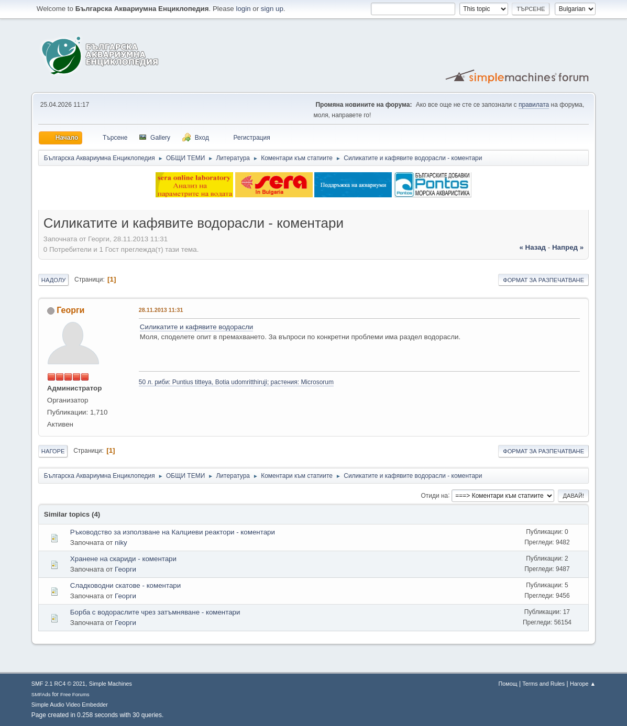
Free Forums (75, 694)
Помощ (508, 683)
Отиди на (434, 495)
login (243, 9)
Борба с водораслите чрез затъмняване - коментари (155, 612)
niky (121, 542)
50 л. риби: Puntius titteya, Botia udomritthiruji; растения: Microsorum (236, 382)
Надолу (53, 280)
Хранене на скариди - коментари (123, 559)
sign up (272, 9)
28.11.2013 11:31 (161, 310)
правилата (534, 104)
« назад (532, 247)
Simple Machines (110, 683)
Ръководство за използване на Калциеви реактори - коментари (172, 532)
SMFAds (41, 694)
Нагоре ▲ (583, 683)
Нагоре (53, 451)
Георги (70, 310)
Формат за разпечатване (543, 280)
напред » (568, 247)
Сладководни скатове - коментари (125, 585)
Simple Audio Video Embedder (69, 704)
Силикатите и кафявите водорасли (196, 327)
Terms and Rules (543, 683)
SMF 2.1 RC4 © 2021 (58, 683)
